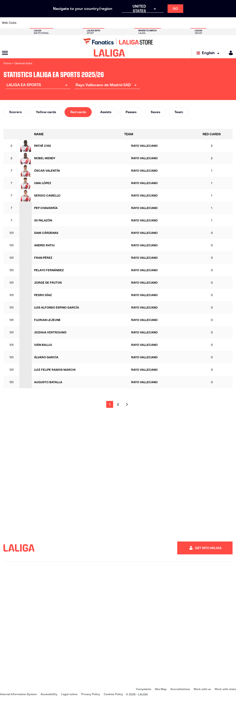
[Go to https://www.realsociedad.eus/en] (198, 22)
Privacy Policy (90, 694)
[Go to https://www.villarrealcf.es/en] (230, 22)
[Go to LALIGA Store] (118, 41)
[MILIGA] (229, 53)
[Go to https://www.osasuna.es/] (45, 22)
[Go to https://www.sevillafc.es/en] (209, 22)
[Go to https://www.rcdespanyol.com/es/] (143, 22)
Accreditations (180, 689)
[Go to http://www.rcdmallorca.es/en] (154, 22)
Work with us (202, 689)
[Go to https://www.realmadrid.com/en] (176, 22)
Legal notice (69, 694)
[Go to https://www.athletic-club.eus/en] (23, 22)
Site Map (161, 689)
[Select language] (209, 53)
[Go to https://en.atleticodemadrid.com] (34, 22)
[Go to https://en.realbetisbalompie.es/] (165, 22)
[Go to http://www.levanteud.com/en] (110, 22)
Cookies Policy (113, 694)
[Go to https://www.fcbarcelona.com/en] (78, 22)
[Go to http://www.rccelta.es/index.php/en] (132, 22)
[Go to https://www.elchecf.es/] (67, 22)
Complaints (143, 689)
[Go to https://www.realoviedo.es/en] (187, 22)
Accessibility (49, 694)
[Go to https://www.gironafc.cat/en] (100, 22)
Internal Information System (18, 694)
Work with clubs (225, 689)
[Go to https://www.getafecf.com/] (89, 22)
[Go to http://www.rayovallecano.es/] (121, 22)
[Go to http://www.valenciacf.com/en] (219, 22)
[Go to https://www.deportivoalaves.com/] (56, 22)
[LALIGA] (109, 53)
